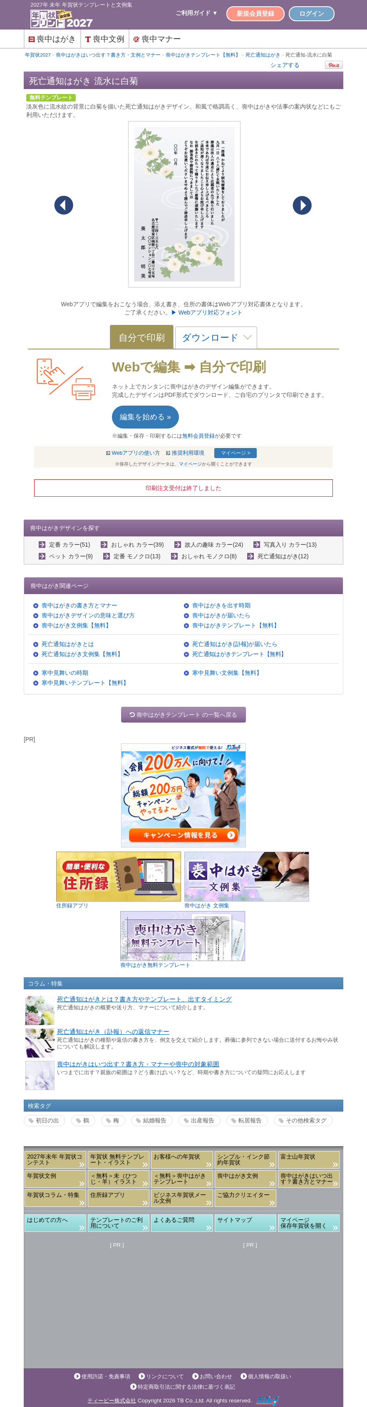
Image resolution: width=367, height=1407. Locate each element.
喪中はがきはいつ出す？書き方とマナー (306, 1178)
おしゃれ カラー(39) (137, 544)
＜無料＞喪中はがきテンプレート (180, 1178)
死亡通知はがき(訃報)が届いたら (235, 644)
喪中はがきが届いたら (221, 615)
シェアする (285, 65)
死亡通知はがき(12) (283, 556)
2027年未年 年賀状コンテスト (54, 1159)
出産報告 (202, 1120)
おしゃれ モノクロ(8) (209, 556)
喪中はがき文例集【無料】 (77, 625)
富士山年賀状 (297, 1156)
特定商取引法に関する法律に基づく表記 (186, 1387)
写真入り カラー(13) (290, 544)
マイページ (190, 463)
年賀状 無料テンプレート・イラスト (117, 1159)
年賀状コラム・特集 (53, 1194)
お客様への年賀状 (177, 1156)
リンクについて (165, 1376)
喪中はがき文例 (237, 1175)
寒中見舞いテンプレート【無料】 (85, 682)
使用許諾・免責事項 (106, 1376)
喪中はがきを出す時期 (221, 605)
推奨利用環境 (188, 453)
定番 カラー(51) (69, 544)
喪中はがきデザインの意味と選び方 (88, 615)
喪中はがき (52, 39)
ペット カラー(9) (71, 556)
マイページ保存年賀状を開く (303, 1222)
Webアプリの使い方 (136, 453)
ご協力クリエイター (243, 1194)
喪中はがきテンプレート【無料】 (236, 625)
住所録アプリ (107, 1194)
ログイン (311, 13)
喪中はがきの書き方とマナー (79, 605)
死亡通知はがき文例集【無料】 (82, 654)
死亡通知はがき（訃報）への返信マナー (113, 1031)
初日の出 (47, 1120)
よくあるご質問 (174, 1219)
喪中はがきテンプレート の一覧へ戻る (183, 714)
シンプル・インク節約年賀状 (243, 1159)
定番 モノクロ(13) (137, 556)
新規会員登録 (255, 13)
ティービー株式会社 (111, 1400)
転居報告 (250, 1120)
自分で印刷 (142, 337)
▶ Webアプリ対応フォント (207, 312)
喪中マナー (157, 39)
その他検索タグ (306, 1120)
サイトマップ (234, 1219)
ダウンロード (210, 337)
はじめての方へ (47, 1219)
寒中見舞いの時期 (65, 672)
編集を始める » (145, 417)
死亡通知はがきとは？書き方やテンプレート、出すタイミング (144, 999)
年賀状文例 (41, 1175)
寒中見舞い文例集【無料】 (227, 672)
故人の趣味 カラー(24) (214, 544)
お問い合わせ (216, 1376)
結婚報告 (154, 1120)
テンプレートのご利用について (116, 1222)
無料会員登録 (198, 436)
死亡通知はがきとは (68, 644)
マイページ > (235, 453)
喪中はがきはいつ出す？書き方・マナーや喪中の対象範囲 (138, 1064)
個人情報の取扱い (269, 1376)
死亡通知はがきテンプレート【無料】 (239, 654)
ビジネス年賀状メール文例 (180, 1197)
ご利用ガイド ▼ (197, 13)
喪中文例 (104, 39)
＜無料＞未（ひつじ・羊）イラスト (113, 1178)
